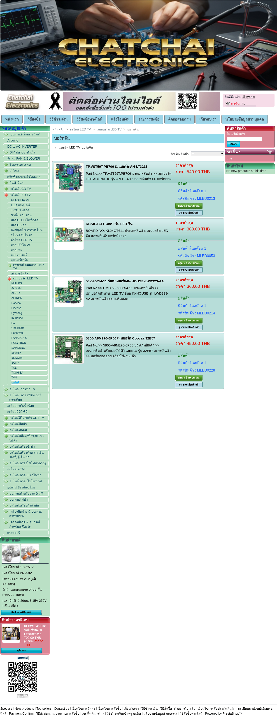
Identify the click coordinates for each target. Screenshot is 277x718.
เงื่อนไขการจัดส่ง (83, 708)
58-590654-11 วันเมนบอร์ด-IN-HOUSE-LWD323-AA (125, 281)
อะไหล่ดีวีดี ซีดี (17, 412)
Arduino (12, 140)
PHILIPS (16, 283)
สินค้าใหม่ (235, 166)
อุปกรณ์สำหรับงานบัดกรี (26, 493)
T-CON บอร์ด (20, 210)
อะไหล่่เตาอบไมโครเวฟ (25, 481)
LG (13, 323)
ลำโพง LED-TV (21, 240)
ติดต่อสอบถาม (179, 119)
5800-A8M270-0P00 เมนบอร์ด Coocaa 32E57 (120, 338)
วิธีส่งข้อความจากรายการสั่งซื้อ (58, 713)
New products (24, 708)
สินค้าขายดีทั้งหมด (21, 612)
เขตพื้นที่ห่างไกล (93, 713)
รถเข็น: (235, 103)
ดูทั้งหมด (21, 650)
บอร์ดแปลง (18, 225)
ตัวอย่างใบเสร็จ (184, 708)
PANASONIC (19, 337)
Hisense (16, 308)
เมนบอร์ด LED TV (25, 278)
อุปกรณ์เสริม (19, 260)
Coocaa (16, 303)
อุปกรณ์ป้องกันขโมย (21, 487)
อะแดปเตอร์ (19, 255)
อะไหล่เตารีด (16, 469)
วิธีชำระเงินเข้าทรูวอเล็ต (124, 713)
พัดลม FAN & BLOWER (23, 158)
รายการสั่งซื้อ (148, 119)
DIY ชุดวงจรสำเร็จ (22, 152)
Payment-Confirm (21, 713)
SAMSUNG (18, 347)
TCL (13, 367)
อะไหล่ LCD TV (20, 189)
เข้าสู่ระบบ (248, 97)
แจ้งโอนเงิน (120, 119)
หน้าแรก (12, 119)
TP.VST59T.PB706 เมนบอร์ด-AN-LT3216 (116, 166)
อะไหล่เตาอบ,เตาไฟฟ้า (25, 475)
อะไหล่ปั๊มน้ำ (18, 424)
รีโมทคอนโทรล (20, 164)
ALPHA (15, 293)
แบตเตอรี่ (13, 532)
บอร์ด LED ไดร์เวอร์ (24, 220)
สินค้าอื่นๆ (16, 182)
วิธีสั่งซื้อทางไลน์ (89, 119)
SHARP (16, 352)
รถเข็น (232, 152)
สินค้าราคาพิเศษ (15, 620)
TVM (14, 377)
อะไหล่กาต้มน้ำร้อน (20, 405)
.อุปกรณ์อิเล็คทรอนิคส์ (24, 134)
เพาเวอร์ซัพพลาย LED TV (28, 266)
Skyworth (16, 357)
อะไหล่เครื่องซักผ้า (22, 446)
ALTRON (16, 298)
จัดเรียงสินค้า (179, 154)
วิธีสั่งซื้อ (34, 119)
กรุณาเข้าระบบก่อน (189, 205)
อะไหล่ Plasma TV (22, 389)
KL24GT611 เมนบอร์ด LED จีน (109, 224)
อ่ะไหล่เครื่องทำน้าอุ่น (24, 505)
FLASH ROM (20, 200)
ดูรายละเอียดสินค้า (189, 212)
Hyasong (16, 313)
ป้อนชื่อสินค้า (236, 134)
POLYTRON (18, 342)
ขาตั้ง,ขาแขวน (21, 215)
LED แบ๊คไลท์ (20, 205)
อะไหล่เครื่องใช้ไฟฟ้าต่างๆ (27, 463)
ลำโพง (14, 170)
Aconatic (16, 288)
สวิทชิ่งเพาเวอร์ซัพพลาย (23, 177)
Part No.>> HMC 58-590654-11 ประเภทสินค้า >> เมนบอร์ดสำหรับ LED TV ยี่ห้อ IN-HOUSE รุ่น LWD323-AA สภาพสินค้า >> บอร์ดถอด (127, 293)
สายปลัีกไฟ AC (21, 245)
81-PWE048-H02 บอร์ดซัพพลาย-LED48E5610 (35, 630)
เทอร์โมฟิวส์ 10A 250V (18, 567)
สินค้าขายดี (11, 540)
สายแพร (16, 250)
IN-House (17, 318)
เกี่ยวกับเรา (207, 119)
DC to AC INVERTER (22, 146)
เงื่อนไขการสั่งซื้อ (109, 708)
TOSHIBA (17, 372)
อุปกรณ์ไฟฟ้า (18, 499)
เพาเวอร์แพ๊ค (19, 273)
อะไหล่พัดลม (18, 430)
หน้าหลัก (58, 129)
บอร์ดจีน (16, 382)
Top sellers (43, 708)
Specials (6, 708)
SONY (15, 362)
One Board (17, 328)
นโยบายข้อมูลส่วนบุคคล (244, 119)
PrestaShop (231, 713)
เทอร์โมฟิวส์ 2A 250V (17, 573)
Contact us (61, 708)
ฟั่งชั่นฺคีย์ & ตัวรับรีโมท (26, 230)
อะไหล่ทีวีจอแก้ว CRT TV (26, 418)
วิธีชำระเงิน (58, 119)
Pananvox (17, 333)
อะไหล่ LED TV (20, 195)
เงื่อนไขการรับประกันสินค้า (217, 708)
